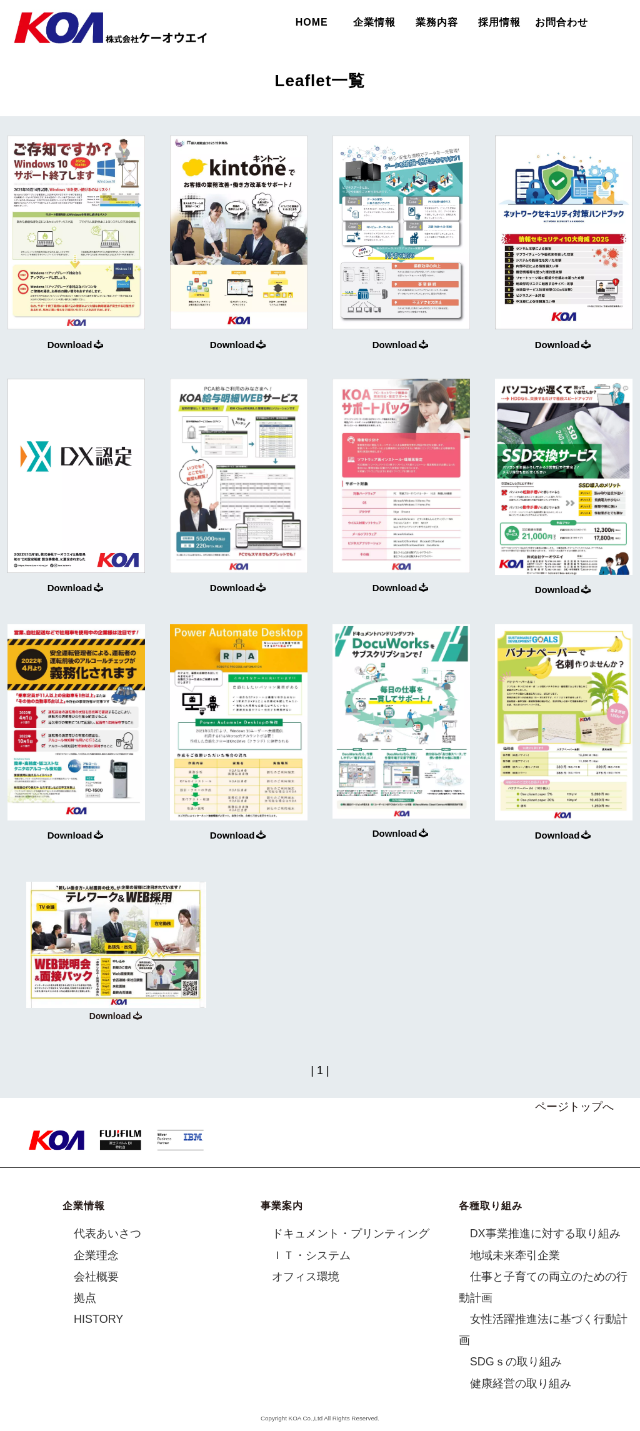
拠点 (85, 1298)
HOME (312, 22)
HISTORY (98, 1320)
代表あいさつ (107, 1234)
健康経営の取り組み (520, 1383)
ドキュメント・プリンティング (350, 1234)
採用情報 (499, 22)
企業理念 (96, 1255)
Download (76, 344)
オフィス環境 (305, 1276)
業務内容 (437, 22)
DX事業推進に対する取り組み (545, 1234)
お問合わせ (561, 22)
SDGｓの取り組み (516, 1362)
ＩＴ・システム (311, 1255)
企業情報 (374, 22)
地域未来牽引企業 (515, 1255)
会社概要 (96, 1276)
